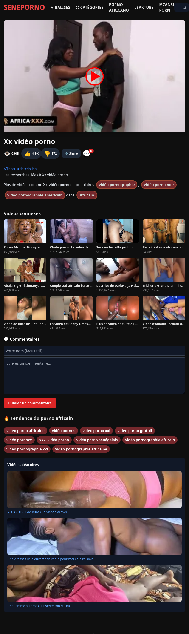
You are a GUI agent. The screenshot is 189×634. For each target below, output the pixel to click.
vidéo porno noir (159, 184)
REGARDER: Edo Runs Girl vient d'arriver (37, 512)
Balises (60, 7)
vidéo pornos (63, 430)
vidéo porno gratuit (135, 430)
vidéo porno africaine (25, 430)
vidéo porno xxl (96, 430)
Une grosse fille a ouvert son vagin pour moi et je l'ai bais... (51, 559)
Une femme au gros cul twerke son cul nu (38, 606)
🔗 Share (71, 153)
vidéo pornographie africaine (81, 449)
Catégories (89, 7)
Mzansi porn (166, 7)
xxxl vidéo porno (54, 439)
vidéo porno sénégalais (97, 439)
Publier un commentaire (30, 403)
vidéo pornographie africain (150, 439)
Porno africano (119, 7)
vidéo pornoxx (19, 439)
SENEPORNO (24, 7)
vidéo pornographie (117, 184)
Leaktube (144, 7)
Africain (87, 195)
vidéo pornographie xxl (27, 449)
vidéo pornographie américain (35, 195)
